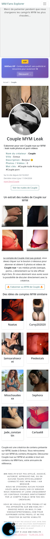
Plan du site (36, 534)
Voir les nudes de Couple (25, 187)
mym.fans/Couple (11, 181)
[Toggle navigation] (44, 3)
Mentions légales (16, 534)
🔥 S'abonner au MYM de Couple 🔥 (25, 286)
